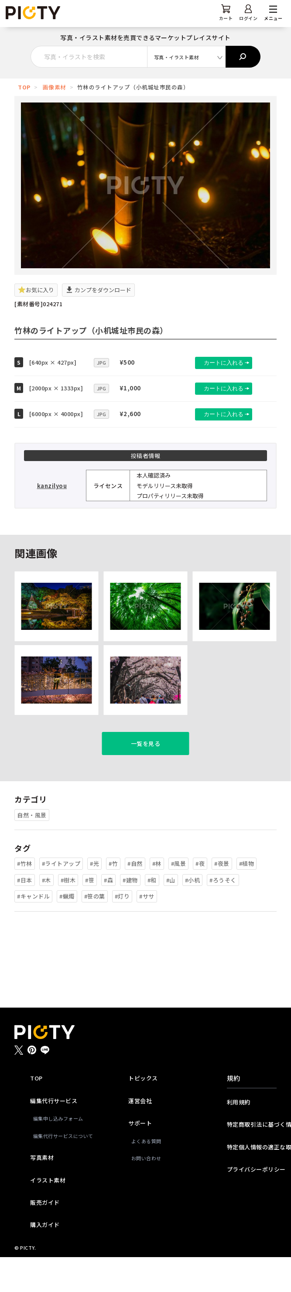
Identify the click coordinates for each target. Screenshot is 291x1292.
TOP (24, 87)
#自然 (135, 898)
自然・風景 (32, 850)
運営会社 (140, 1135)
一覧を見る (146, 778)
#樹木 (68, 915)
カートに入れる (215, 362)
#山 (170, 915)
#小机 (192, 915)
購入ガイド (45, 1259)
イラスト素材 (47, 1215)
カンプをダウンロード (98, 290)
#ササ (146, 931)
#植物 (246, 898)
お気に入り (36, 290)
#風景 (178, 898)
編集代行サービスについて (56, 1170)
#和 (152, 915)
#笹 (89, 915)
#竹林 (24, 898)
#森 (108, 915)
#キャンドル (33, 931)
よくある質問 (146, 1175)
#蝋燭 (67, 931)
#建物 (130, 915)
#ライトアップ (61, 898)
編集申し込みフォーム (56, 1153)
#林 (156, 898)
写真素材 (42, 1192)
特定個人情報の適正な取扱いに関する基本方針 (252, 1182)
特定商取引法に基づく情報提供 (252, 1159)
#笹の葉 (94, 931)
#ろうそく (222, 915)
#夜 (200, 898)
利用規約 (238, 1137)
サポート (140, 1158)
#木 (46, 915)
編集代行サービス (53, 1135)
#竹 (113, 898)
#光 (94, 898)
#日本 (24, 915)
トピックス (143, 1113)
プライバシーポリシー (252, 1204)
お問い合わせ (146, 1192)
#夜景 (221, 898)
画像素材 (54, 87)
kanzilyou (52, 486)
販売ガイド (45, 1237)
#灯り (122, 931)
